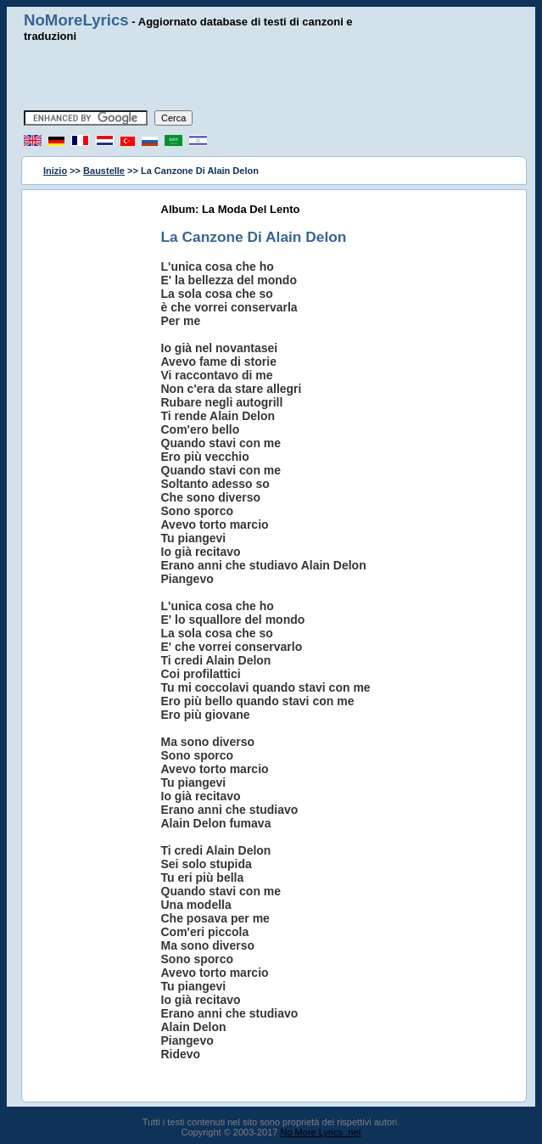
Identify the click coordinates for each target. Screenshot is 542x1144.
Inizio (55, 170)
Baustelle (104, 170)
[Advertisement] (271, 76)
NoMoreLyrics (76, 20)
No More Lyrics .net (321, 1132)
